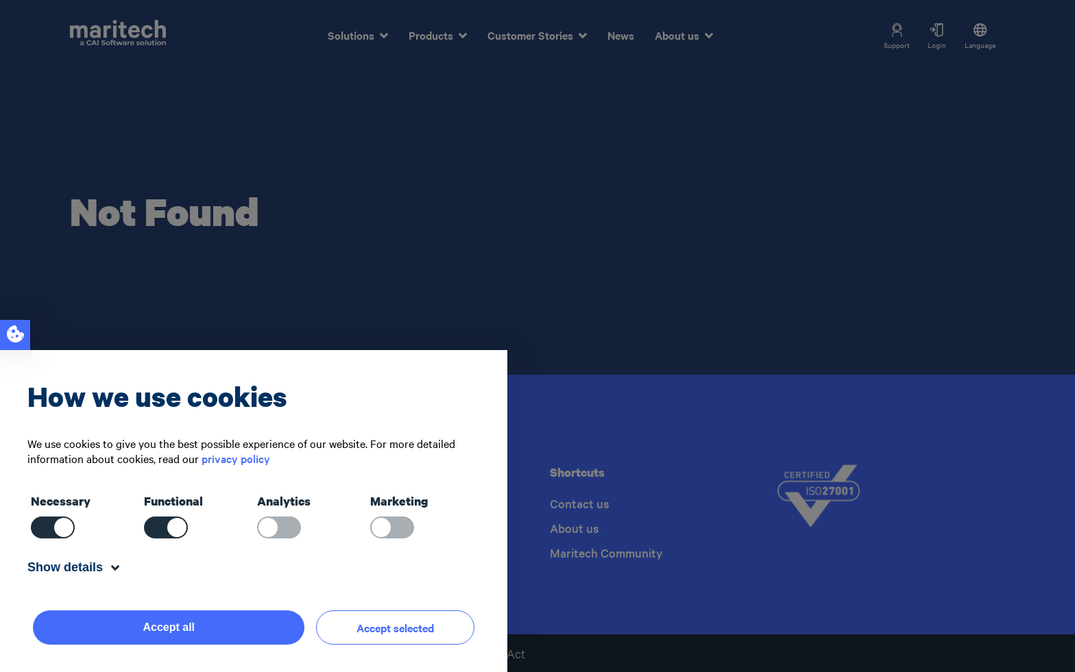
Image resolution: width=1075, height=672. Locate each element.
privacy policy (236, 458)
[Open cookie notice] (15, 335)
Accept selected (395, 627)
